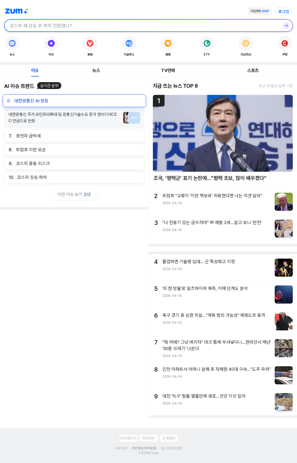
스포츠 (253, 70)
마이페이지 (128, 438)
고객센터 (168, 438)
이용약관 (121, 448)
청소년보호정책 (171, 448)
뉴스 (96, 70)
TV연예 (168, 70)
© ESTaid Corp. (148, 453)
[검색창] (142, 25)
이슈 (34, 70)
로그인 (283, 11)
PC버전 (148, 438)
